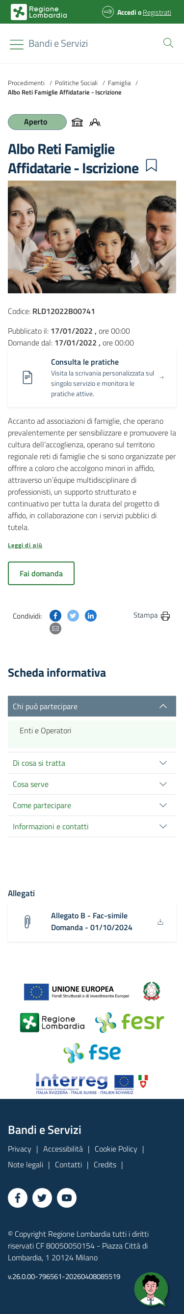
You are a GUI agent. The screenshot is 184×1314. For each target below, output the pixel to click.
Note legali (25, 1164)
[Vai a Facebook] (17, 1198)
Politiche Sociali (76, 83)
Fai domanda (41, 573)
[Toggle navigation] (16, 44)
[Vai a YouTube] (67, 1198)
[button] (166, 42)
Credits (105, 1164)
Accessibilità (63, 1149)
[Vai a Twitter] (42, 1198)
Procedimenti (26, 83)
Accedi (126, 12)
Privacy (19, 1149)
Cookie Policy (116, 1149)
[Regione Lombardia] (58, 43)
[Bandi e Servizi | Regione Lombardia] (39, 12)
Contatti (68, 1164)
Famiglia (119, 83)
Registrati (157, 12)
